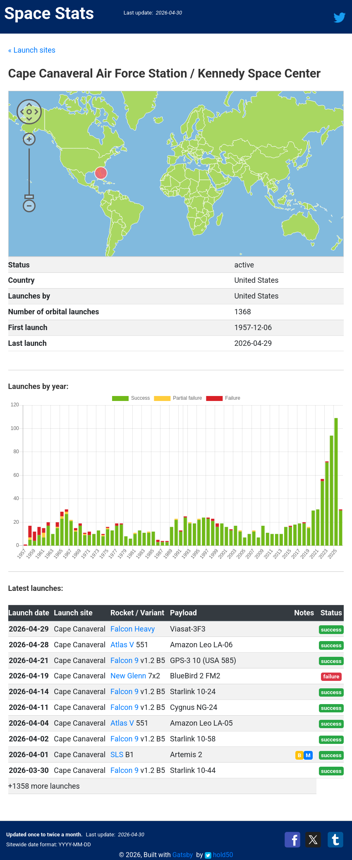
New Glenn (128, 675)
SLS (116, 754)
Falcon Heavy (132, 628)
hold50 (219, 855)
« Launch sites (31, 50)
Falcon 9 (124, 660)
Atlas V (122, 644)
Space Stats (49, 13)
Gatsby (182, 855)
